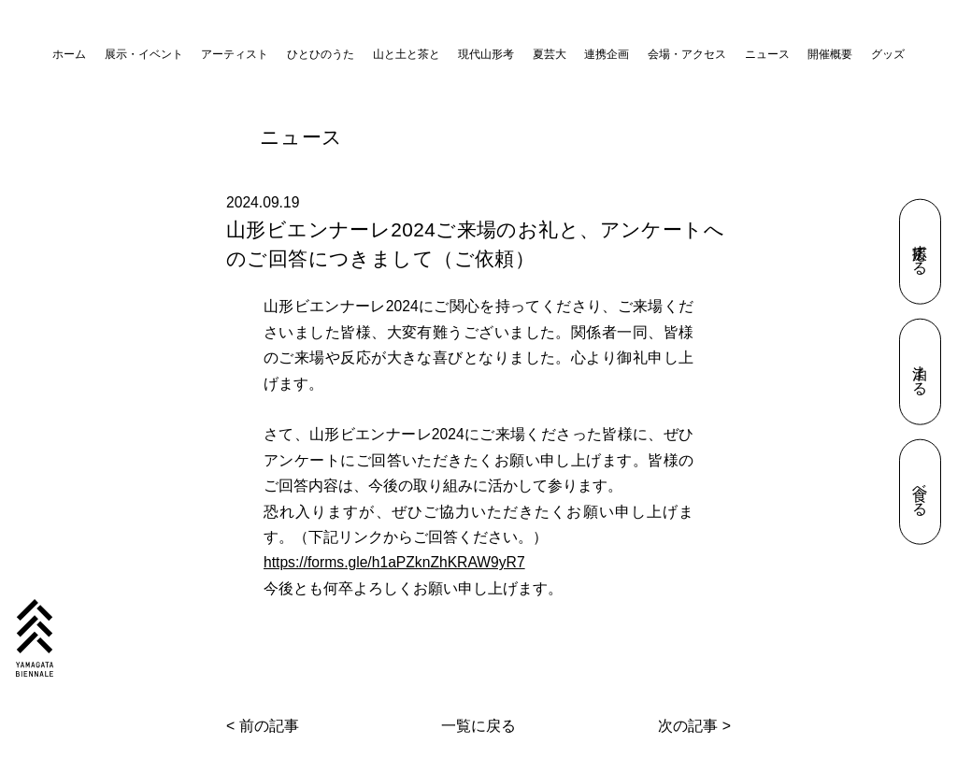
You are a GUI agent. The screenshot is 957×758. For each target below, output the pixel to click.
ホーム (69, 54)
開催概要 (829, 54)
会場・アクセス (687, 54)
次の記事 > (694, 726)
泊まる (920, 372)
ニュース (767, 54)
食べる (920, 492)
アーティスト (234, 54)
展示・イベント (144, 54)
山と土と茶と (406, 54)
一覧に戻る (478, 726)
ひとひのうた (320, 54)
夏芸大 (549, 54)
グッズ (888, 54)
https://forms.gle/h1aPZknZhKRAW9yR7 (394, 562)
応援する (920, 251)
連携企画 (606, 54)
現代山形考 (486, 54)
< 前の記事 (262, 726)
